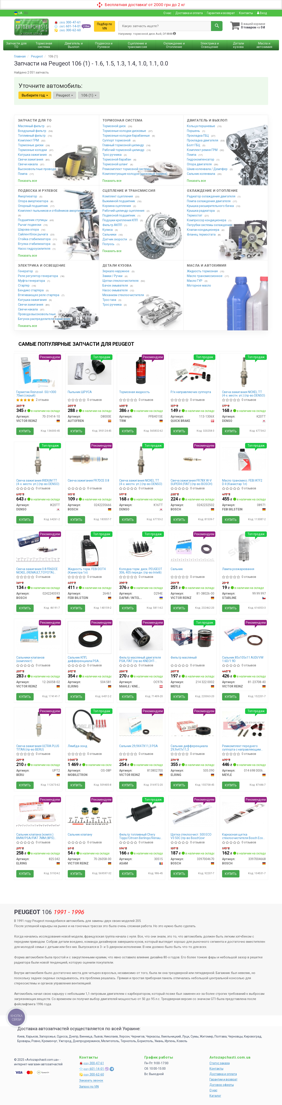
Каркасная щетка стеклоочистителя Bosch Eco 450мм (242, 836)
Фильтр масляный (184, 657)
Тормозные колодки (33, 150)
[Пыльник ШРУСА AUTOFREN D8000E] (89, 370)
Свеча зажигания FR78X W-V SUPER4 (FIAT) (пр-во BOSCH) (191, 482)
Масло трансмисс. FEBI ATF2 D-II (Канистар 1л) (242, 482)
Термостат (195, 215)
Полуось (108, 244)
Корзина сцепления (117, 206)
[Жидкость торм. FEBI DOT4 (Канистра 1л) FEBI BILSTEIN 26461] (89, 549)
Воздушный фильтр (32, 131)
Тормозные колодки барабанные (126, 135)
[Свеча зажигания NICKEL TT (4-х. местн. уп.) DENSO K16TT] (141, 460)
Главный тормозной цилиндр (123, 145)
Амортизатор (28, 196)
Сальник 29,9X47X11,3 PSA (138, 746)
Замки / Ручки (112, 276)
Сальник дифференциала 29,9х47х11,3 (189, 747)
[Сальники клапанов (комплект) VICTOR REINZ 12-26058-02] (38, 635)
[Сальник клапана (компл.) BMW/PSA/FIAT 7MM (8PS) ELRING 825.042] (38, 812)
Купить (25, 431)
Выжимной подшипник (119, 201)
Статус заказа (219, 1063)
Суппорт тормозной (116, 140)
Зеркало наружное (116, 271)
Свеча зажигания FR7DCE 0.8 (88, 480)
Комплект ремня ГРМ (202, 150)
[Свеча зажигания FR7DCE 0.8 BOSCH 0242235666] (89, 458)
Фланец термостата (201, 234)
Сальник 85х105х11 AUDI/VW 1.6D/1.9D (242, 659)
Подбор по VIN (104, 26)
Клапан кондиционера (203, 229)
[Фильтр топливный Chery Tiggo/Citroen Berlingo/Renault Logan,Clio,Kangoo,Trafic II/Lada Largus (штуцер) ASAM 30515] (141, 812)
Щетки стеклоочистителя (120, 280)
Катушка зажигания (32, 154)
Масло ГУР (195, 280)
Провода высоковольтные (37, 314)
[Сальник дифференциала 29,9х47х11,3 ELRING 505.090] (192, 724)
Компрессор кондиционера (207, 220)
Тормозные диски (31, 145)
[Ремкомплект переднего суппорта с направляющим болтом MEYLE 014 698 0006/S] (244, 724)
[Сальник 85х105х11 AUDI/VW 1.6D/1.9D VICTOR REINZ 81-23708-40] (244, 635)
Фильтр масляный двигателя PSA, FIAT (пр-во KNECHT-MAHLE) (140, 659)
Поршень (194, 131)
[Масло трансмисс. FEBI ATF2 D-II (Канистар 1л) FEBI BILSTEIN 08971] (244, 458)
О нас (167, 13)
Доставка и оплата (189, 13)
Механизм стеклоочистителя (123, 295)
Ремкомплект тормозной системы (127, 169)
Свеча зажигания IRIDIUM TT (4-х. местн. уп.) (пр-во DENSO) (37, 482)
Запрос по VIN (89, 1086)
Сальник (177, 569)
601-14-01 (68, 26)
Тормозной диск (114, 126)
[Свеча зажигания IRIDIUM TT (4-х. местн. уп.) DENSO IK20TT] (38, 460)
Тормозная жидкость (134, 392)
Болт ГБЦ (194, 145)
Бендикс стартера (31, 290)
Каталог (215, 1095)
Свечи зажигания (31, 159)
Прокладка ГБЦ (198, 135)
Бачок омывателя (115, 285)
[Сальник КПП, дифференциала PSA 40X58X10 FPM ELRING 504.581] (89, 637)
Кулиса (107, 229)
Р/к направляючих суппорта (191, 392)
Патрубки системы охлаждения (210, 225)
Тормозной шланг (115, 164)
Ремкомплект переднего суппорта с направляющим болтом (241, 747)
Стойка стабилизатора (34, 239)
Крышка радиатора (201, 210)
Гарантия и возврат (221, 13)
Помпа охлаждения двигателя (209, 201)
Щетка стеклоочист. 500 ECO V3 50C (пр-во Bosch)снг (191, 836)
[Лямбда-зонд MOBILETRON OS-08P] (89, 726)
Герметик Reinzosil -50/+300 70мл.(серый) (36, 393)
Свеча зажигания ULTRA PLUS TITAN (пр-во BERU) (37, 747)
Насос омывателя (115, 290)
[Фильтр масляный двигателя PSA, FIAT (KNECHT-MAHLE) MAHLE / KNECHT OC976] (141, 635)
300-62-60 (67, 30)
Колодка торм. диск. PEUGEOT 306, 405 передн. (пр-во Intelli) (140, 570)
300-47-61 (67, 22)
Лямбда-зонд (77, 746)
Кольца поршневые (201, 126)
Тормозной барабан (117, 159)
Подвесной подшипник (119, 215)
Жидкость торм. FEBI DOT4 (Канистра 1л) (87, 570)
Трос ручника (112, 154)
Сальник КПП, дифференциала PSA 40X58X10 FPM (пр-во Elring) (88, 659)
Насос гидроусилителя (34, 248)
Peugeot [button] (64, 95)
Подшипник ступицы (33, 220)
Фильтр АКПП (112, 225)
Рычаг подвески (30, 224)
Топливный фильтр (32, 135)
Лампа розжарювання (238, 569)
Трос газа (109, 300)
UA (18, 13)
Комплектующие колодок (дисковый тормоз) (135, 173)
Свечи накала (28, 164)
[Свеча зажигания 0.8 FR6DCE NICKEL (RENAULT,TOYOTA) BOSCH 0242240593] (38, 547)
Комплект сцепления (118, 196)
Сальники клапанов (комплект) (30, 659)
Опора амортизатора (33, 201)
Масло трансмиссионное (205, 276)
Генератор (26, 271)
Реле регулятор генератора (38, 276)
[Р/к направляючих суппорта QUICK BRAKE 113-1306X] (192, 370)
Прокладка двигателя (203, 140)
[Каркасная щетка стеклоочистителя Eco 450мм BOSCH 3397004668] (244, 812)
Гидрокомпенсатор (201, 159)
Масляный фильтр (31, 126)
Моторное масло (199, 285)
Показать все (27, 180)
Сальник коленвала (201, 173)
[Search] (217, 26)
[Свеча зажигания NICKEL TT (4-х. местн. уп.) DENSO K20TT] (244, 371)
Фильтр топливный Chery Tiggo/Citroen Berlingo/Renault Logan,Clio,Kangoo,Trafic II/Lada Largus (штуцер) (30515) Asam (141, 836)
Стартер (24, 285)
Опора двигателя (199, 164)
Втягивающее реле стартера (39, 295)
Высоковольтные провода (37, 169)
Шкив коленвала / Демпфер (207, 169)
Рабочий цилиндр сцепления (123, 210)
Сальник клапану (80, 834)
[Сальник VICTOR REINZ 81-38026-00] (192, 547)
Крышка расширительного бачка (210, 206)
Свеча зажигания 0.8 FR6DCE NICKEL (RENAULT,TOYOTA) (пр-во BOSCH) (37, 570)
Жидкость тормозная (202, 271)
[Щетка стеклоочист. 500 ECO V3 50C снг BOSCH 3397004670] (192, 812)
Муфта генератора (32, 280)
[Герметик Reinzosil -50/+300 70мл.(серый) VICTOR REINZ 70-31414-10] (38, 372)
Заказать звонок (91, 1080)
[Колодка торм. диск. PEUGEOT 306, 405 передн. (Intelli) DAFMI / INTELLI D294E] (141, 547)
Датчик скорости (115, 239)
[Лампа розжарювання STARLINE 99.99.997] (244, 547)
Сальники (109, 234)
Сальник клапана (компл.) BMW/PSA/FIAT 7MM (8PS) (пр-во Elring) (35, 836)
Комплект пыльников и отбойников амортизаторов (54, 210)
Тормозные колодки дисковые (124, 131)
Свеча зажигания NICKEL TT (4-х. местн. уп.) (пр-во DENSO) (243, 393)
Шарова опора (29, 229)
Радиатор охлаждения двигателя (211, 196)
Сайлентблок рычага (33, 234)
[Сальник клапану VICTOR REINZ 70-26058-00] (89, 812)
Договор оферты (221, 1085)
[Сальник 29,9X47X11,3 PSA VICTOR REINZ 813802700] (141, 724)
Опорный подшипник (33, 206)
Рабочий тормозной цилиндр (123, 150)
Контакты (246, 13)
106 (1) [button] (88, 95)
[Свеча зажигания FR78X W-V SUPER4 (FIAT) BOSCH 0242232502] (192, 458)
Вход (262, 13)
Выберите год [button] (35, 95)
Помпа (23, 173)
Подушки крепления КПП (120, 220)
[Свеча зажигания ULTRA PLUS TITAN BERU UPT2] (38, 724)
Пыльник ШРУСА (80, 392)
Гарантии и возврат (223, 1079)
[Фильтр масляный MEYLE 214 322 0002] (192, 635)
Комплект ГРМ (29, 140)
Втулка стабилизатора (34, 244)
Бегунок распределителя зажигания (44, 319)
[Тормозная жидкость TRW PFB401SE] (141, 370)
